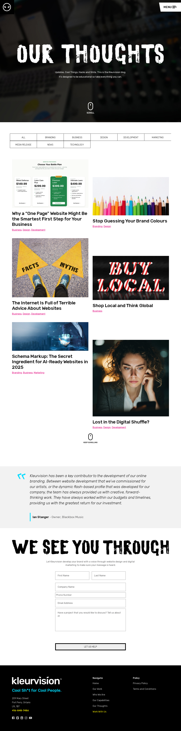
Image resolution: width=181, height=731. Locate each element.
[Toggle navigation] (171, 7)
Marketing (158, 137)
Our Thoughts (100, 706)
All (23, 137)
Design (104, 137)
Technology (77, 144)
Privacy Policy (140, 683)
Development (130, 137)
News (50, 144)
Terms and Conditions (144, 689)
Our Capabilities (101, 700)
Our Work (97, 689)
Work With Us (99, 711)
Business (77, 137)
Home (96, 683)
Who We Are (99, 694)
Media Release (23, 144)
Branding (50, 137)
